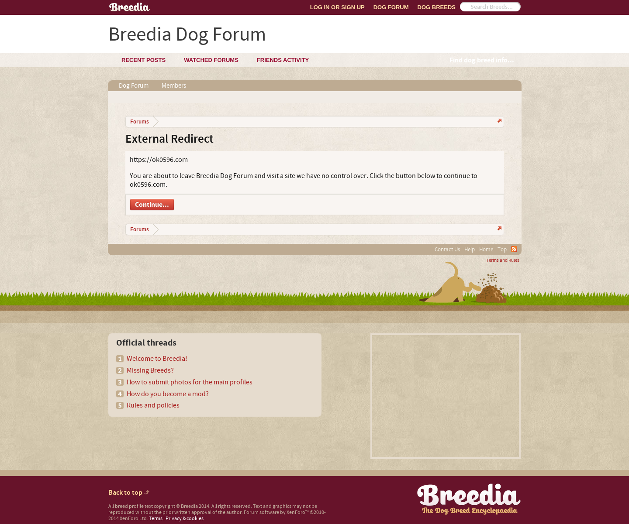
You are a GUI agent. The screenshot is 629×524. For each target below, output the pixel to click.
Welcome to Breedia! (157, 358)
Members (174, 86)
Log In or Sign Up (337, 7)
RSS (514, 249)
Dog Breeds (437, 7)
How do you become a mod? (168, 394)
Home (486, 249)
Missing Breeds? (150, 370)
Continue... (152, 204)
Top (502, 249)
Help (469, 249)
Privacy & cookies (185, 518)
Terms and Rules (502, 260)
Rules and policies (153, 405)
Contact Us (447, 249)
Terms (155, 518)
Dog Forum (391, 7)
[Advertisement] (445, 396)
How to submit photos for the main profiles (189, 382)
